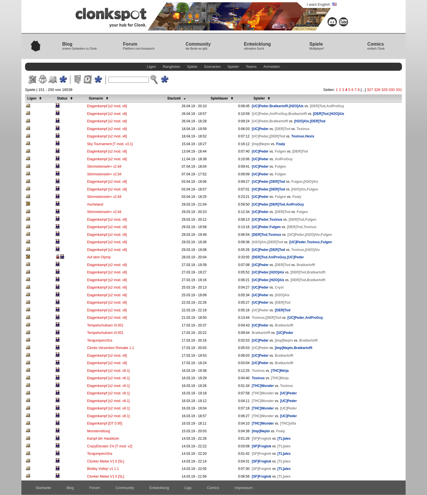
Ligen (151, 66)
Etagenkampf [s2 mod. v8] (107, 106)
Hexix (309, 136)
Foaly (280, 144)
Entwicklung (159, 488)
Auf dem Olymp (99, 257)
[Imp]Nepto (261, 144)
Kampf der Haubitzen (103, 439)
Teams (251, 66)
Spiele (192, 66)
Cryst (279, 287)
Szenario (99, 98)
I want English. (321, 4)
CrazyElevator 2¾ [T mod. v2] (109, 446)
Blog (70, 488)
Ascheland (95, 204)
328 (377, 90)
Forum (94, 488)
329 (384, 90)
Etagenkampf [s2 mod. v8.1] (108, 371)
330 (391, 90)
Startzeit (177, 98)
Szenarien (212, 66)
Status (65, 98)
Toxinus (303, 129)
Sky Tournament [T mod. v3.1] (110, 144)
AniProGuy (335, 106)
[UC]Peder (260, 106)
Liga (188, 488)
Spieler (233, 66)
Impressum (244, 488)
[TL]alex (284, 439)
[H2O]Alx (296, 106)
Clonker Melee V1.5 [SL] (105, 461)
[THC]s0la (288, 423)
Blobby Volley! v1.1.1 (103, 469)
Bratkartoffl (279, 106)
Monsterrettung (98, 431)
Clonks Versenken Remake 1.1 (110, 348)
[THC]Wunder (263, 386)
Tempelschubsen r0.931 (105, 325)
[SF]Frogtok (261, 439)
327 (370, 90)
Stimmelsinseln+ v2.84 (104, 167)
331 (399, 90)
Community (125, 488)
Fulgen (280, 151)
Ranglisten (171, 66)
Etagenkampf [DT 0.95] (104, 423)
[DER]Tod (317, 106)
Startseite (43, 488)
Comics (213, 488)
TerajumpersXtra (99, 340)
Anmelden (271, 66)
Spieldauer (223, 98)
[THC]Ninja (280, 371)
